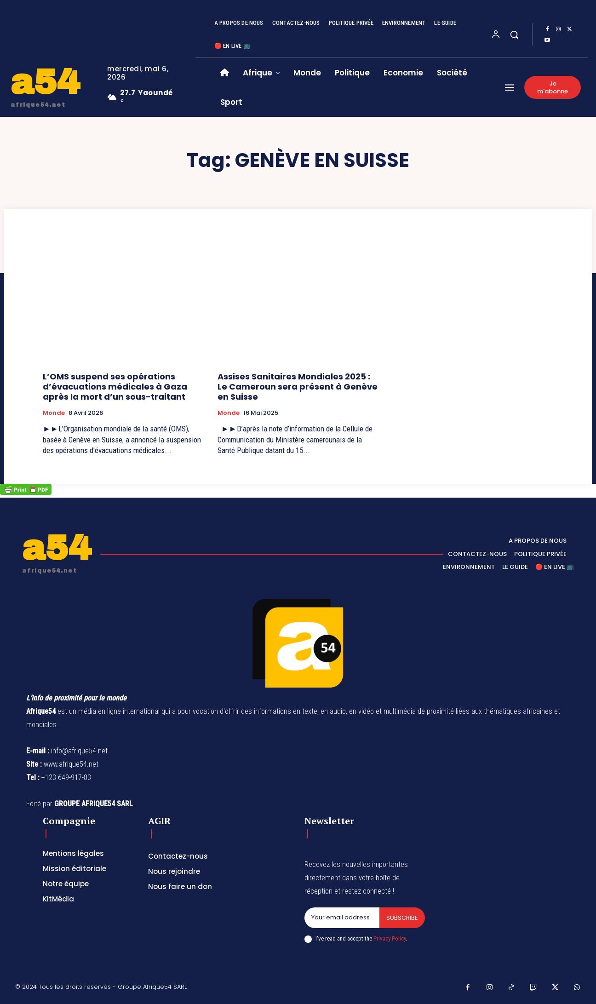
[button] (514, 34)
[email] (341, 918)
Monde (54, 413)
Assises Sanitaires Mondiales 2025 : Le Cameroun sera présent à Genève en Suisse (298, 386)
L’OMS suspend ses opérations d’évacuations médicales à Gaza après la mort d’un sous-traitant (115, 386)
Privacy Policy (389, 938)
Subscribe (402, 917)
